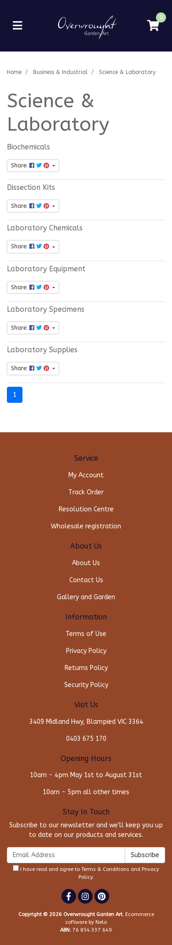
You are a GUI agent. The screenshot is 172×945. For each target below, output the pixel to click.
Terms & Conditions (105, 869)
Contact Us (86, 580)
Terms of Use (86, 634)
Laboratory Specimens (45, 309)
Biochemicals (28, 147)
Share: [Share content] (31, 165)
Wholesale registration (86, 526)
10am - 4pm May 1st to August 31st (86, 775)
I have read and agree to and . (86, 872)
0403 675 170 (86, 739)
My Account (86, 475)
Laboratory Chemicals (45, 228)
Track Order (86, 492)
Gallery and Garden (86, 597)
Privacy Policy (86, 651)
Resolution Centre (86, 509)
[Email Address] (66, 855)
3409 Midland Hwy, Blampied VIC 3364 (86, 722)
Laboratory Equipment (46, 269)
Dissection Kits (31, 187)
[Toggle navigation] (17, 26)
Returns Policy (86, 668)
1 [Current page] (15, 395)
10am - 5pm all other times (86, 792)
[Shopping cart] (153, 26)
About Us (86, 563)
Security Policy (86, 685)
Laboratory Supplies (42, 350)
